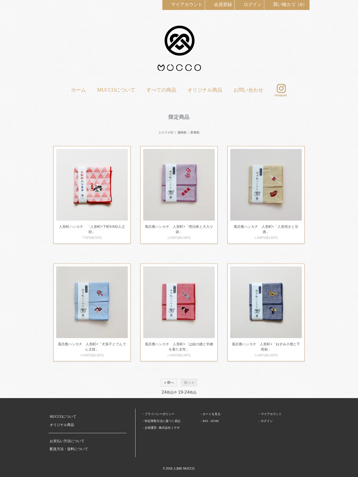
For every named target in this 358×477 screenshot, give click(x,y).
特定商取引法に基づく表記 (162, 421)
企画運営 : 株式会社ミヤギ (162, 427)
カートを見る (212, 414)
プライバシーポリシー (160, 414)
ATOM (214, 421)
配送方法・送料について (69, 449)
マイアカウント (184, 4)
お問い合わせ (248, 90)
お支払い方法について (67, 441)
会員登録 (220, 4)
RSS (205, 421)
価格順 (182, 132)
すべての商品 (161, 90)
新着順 (194, 132)
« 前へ (169, 382)
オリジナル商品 (204, 90)
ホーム (78, 90)
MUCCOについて (116, 90)
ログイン (249, 4)
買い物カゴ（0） (287, 4)
